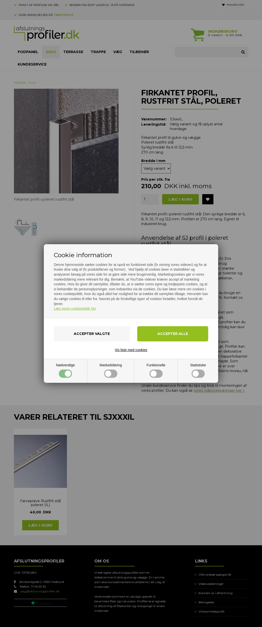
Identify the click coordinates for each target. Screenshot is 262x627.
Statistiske (198, 370)
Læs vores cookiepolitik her (75, 309)
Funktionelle (155, 370)
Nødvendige (65, 370)
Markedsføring (111, 370)
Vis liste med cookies (131, 350)
